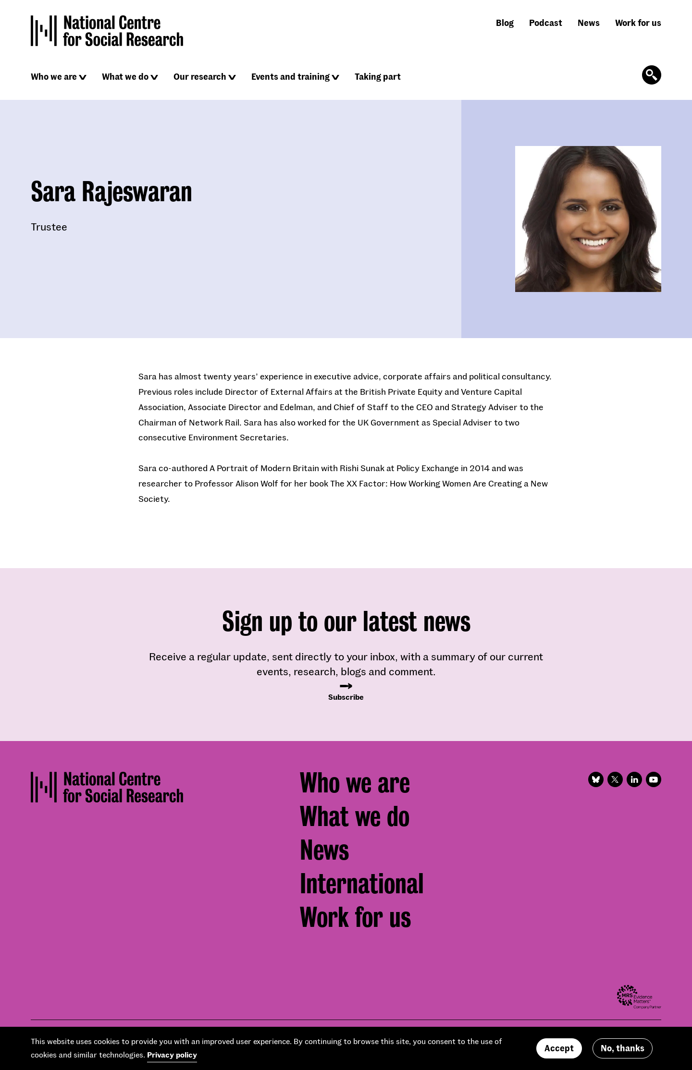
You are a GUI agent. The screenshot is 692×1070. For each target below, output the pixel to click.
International (362, 884)
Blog (505, 22)
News (589, 22)
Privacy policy (172, 1057)
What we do (125, 76)
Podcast (545, 22)
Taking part (378, 76)
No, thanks (622, 1051)
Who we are (54, 76)
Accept (559, 1051)
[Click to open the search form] (651, 75)
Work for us (638, 22)
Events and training (290, 76)
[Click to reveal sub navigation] (82, 77)
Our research (199, 76)
